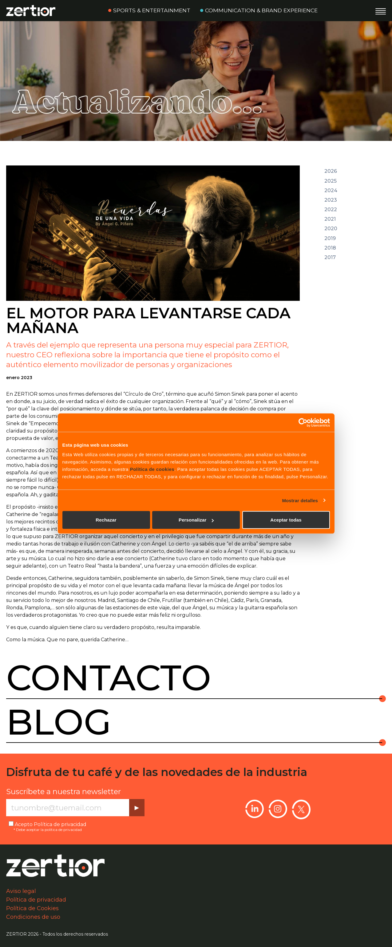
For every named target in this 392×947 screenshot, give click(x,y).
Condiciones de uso (33, 917)
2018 (330, 248)
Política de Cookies (32, 908)
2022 (330, 209)
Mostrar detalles (300, 500)
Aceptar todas (285, 519)
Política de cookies (152, 469)
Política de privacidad (60, 824)
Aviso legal (21, 891)
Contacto (108, 677)
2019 (330, 238)
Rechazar (106, 519)
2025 (330, 181)
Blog (58, 722)
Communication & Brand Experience (261, 10)
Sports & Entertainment (151, 10)
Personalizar (196, 519)
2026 (330, 171)
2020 (330, 228)
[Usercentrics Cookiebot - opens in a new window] (303, 422)
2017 (330, 257)
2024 (330, 190)
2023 (330, 200)
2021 (330, 219)
